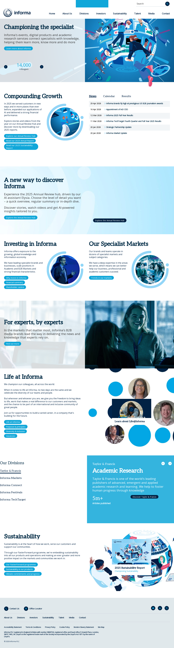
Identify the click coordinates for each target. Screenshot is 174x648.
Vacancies (10, 436)
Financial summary (14, 282)
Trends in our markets (101, 277)
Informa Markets (11, 478)
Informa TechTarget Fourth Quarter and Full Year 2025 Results (133, 121)
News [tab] (92, 96)
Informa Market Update (116, 133)
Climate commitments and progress (23, 573)
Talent (137, 13)
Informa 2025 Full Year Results (119, 115)
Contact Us (14, 608)
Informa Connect (11, 485)
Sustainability (120, 13)
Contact (166, 13)
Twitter (167, 608)
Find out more (12, 343)
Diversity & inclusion (15, 431)
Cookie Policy (64, 627)
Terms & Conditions (33, 627)
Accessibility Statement (13, 627)
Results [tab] (126, 96)
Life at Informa (13, 422)
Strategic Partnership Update (118, 127)
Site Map (101, 627)
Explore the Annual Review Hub (20, 217)
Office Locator (35, 608)
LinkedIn (160, 608)
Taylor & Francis (10, 471)
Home (52, 13)
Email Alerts (153, 608)
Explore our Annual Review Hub (20, 136)
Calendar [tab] (109, 96)
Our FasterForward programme (21, 564)
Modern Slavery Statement (84, 627)
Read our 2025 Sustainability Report (19, 146)
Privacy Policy (50, 627)
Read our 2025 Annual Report (20, 140)
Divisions (84, 13)
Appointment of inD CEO (117, 109)
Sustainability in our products (19, 569)
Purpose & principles (15, 426)
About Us (67, 13)
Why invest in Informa (16, 277)
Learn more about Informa (18, 48)
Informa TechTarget (13, 499)
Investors (101, 13)
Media (151, 13)
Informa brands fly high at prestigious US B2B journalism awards (134, 103)
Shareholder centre (15, 287)
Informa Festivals (11, 492)
